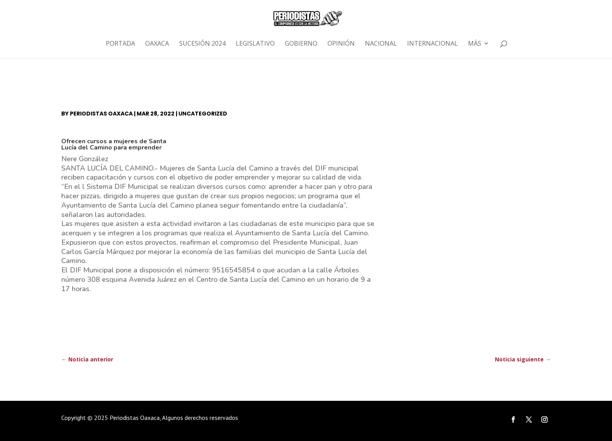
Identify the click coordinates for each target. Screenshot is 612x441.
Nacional (381, 44)
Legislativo (255, 44)
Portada (120, 44)
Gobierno (301, 44)
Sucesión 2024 (202, 44)
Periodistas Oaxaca (101, 113)
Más (474, 44)
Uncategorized (202, 113)
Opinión (341, 44)
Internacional (432, 44)
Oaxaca (157, 44)
